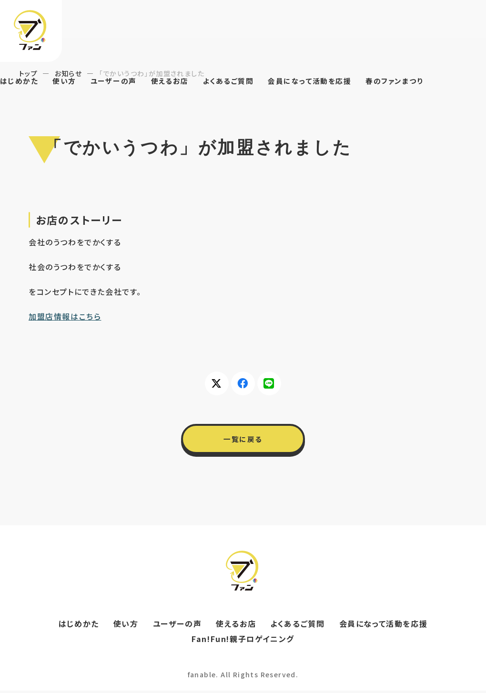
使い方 (67, 81)
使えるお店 (177, 81)
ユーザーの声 (118, 81)
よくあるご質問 (239, 81)
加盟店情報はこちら (65, 316)
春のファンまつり (414, 81)
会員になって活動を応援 (325, 81)
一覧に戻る (243, 440)
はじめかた (20, 81)
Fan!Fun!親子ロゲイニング (243, 641)
